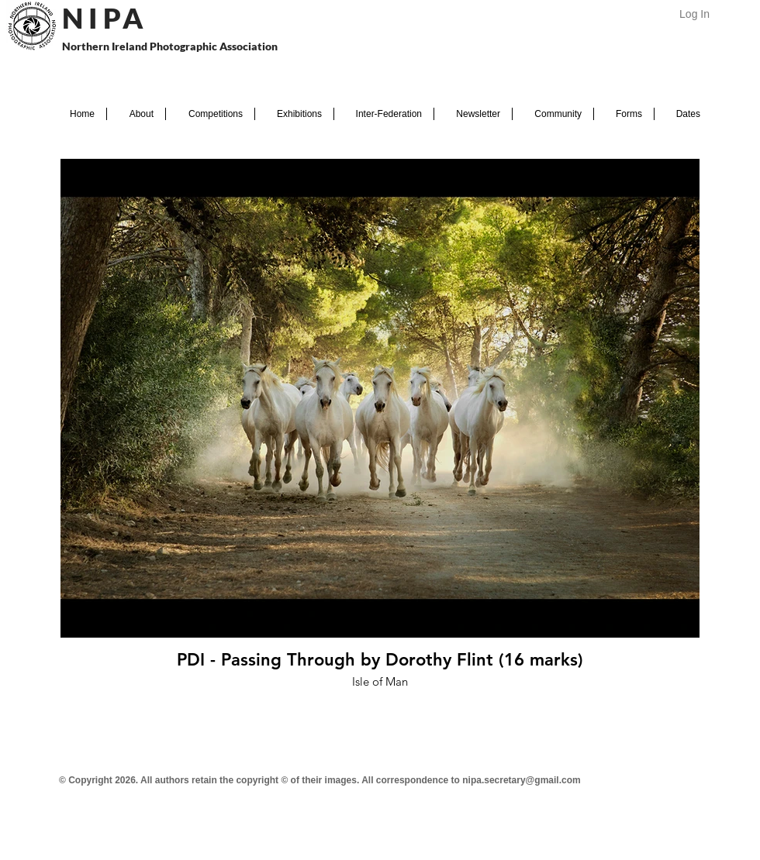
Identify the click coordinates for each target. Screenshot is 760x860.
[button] (136, 114)
